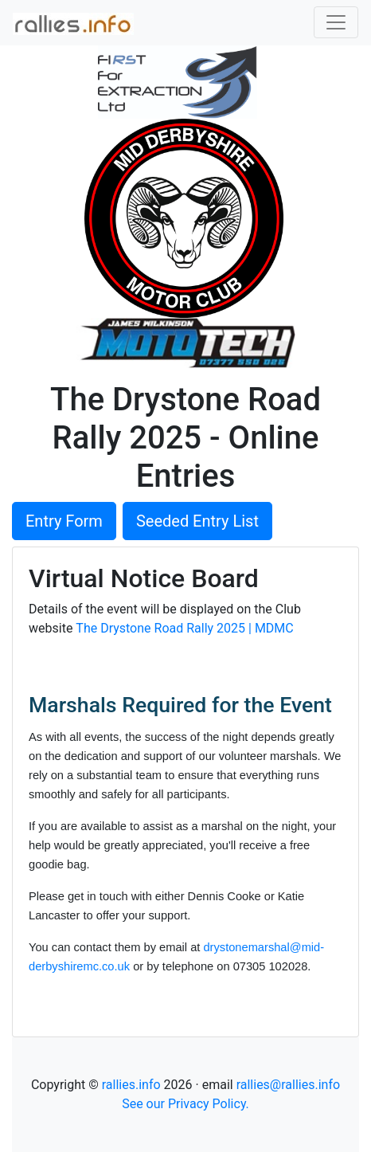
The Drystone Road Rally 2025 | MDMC (184, 628)
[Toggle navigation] (336, 22)
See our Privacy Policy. (185, 1103)
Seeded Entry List (197, 521)
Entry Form (64, 521)
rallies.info (131, 1084)
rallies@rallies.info (288, 1084)
